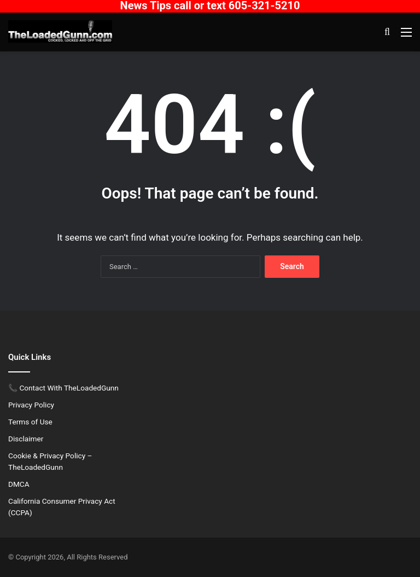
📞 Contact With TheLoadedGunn (63, 387)
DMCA (19, 484)
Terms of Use (30, 421)
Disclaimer (25, 438)
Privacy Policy (31, 404)
